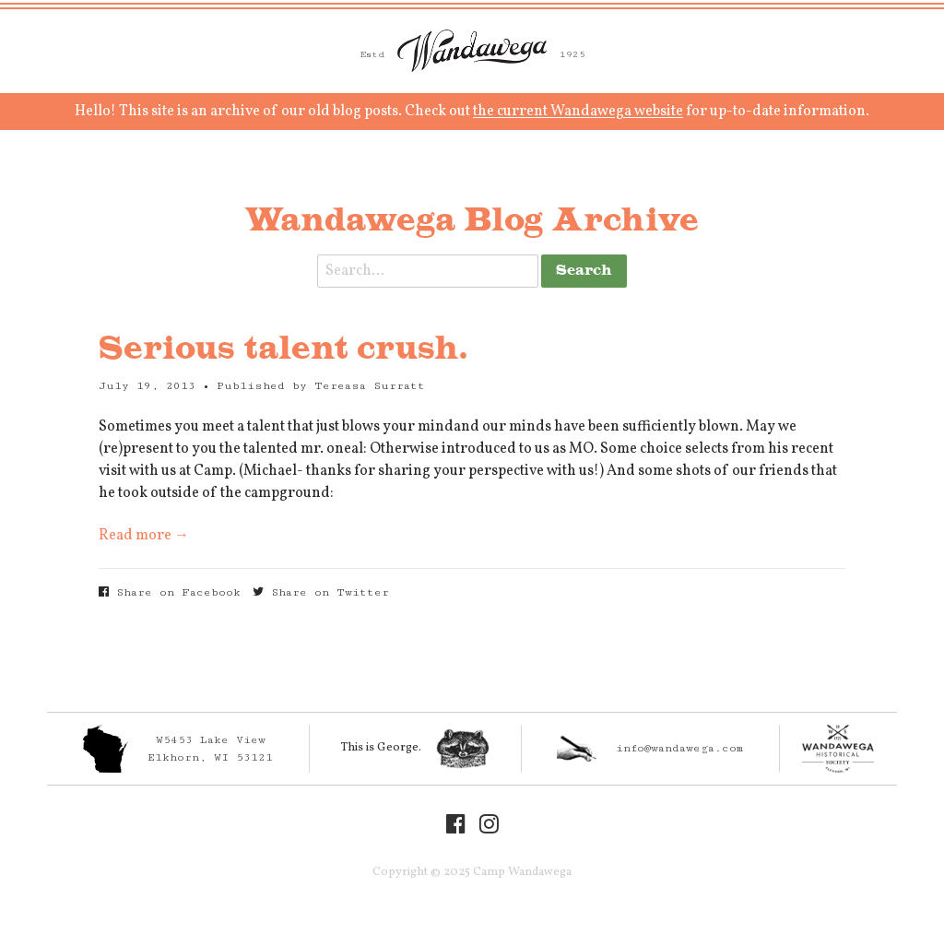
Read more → (144, 536)
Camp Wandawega (472, 51)
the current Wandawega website (578, 111)
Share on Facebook (170, 592)
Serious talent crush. (283, 349)
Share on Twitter (321, 592)
